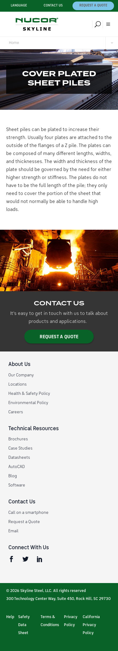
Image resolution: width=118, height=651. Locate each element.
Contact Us (53, 5)
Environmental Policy (28, 403)
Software (16, 485)
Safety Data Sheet (24, 625)
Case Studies (20, 448)
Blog (12, 476)
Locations (17, 384)
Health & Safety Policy (29, 393)
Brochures (18, 439)
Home (14, 43)
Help (10, 617)
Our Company (21, 375)
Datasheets (19, 457)
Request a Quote (93, 5)
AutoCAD (16, 467)
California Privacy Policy (91, 625)
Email (13, 531)
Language (19, 5)
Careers (15, 412)
